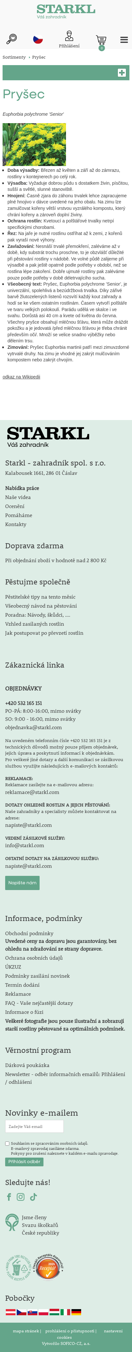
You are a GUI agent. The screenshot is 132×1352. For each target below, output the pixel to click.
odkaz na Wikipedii (21, 376)
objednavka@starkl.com (33, 727)
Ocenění (14, 506)
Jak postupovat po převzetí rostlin (44, 632)
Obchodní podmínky (61, 941)
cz (38, 39)
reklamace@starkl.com (32, 792)
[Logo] (66, 13)
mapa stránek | (27, 1331)
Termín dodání (22, 984)
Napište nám (22, 883)
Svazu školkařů (40, 1224)
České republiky (40, 1232)
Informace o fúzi (24, 1011)
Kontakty (15, 524)
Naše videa (18, 497)
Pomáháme (18, 515)
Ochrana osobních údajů (34, 957)
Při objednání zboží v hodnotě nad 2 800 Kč (55, 560)
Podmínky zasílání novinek (37, 975)
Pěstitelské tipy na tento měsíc (40, 596)
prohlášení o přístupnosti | (71, 1331)
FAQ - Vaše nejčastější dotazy (39, 1002)
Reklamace (18, 993)
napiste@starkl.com (28, 824)
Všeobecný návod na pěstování (41, 605)
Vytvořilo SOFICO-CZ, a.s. (66, 1343)
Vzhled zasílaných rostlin (34, 623)
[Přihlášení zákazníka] (69, 40)
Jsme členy (34, 1217)
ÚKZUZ (13, 966)
